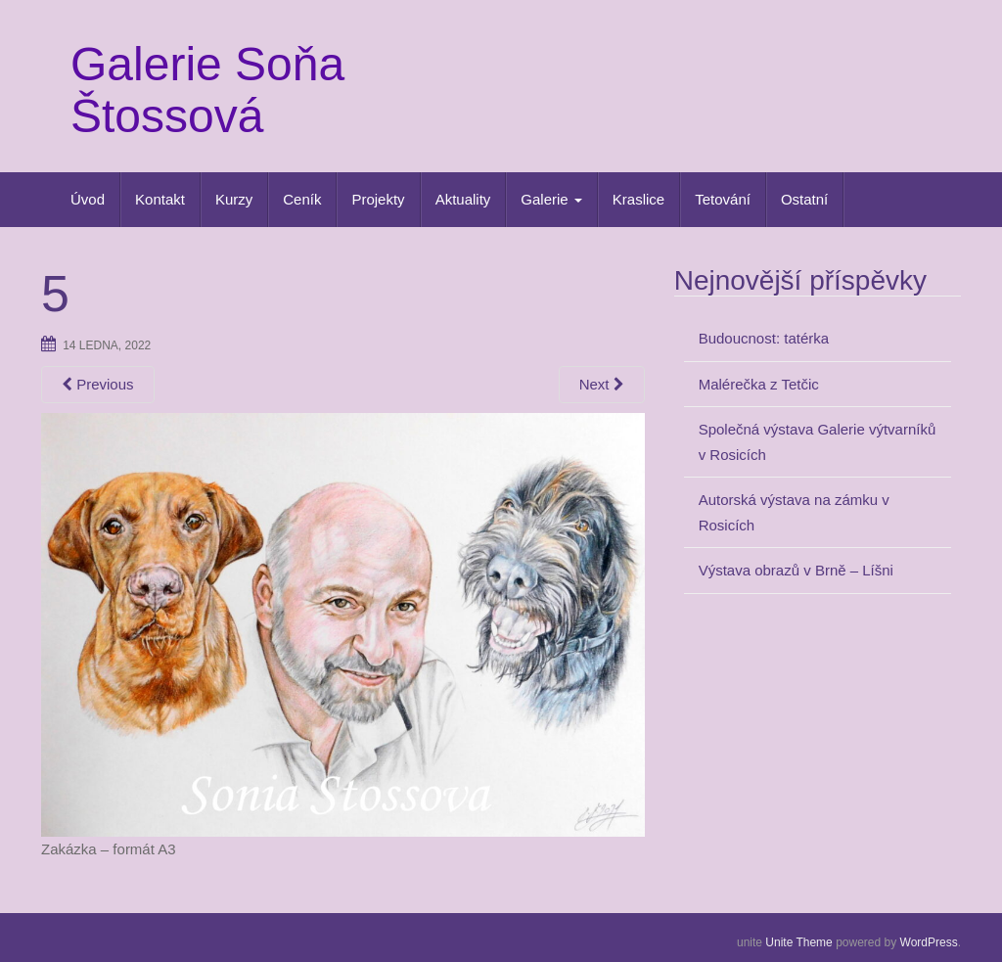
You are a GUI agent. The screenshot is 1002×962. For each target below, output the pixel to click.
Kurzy (233, 199)
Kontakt (160, 199)
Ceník (302, 199)
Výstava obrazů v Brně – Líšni (796, 570)
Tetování (723, 199)
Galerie (551, 199)
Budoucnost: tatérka (764, 338)
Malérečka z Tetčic (759, 384)
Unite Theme (798, 942)
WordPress (929, 942)
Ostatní (804, 199)
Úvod (87, 199)
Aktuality (463, 199)
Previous (98, 384)
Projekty (377, 199)
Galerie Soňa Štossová (207, 90)
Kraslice (638, 199)
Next (601, 384)
